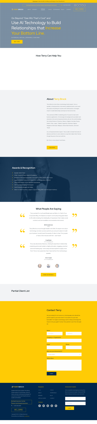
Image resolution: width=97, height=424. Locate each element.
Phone (67, 347)
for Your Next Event (79, 9)
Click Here (35, 1)
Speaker (35, 9)
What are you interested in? (55, 354)
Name (49, 333)
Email (48, 347)
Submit (69, 412)
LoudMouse (26, 419)
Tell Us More (50, 361)
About (29, 9)
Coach (50, 9)
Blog (63, 9)
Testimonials (56, 9)
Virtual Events (43, 9)
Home (39, 393)
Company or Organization (54, 340)
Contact (68, 9)
